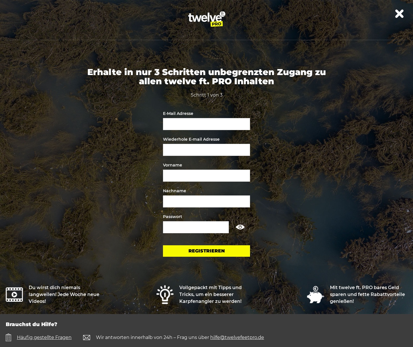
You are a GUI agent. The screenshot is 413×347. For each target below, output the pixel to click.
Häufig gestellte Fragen (44, 337)
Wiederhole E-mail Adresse (191, 139)
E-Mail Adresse (178, 113)
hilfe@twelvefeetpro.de (237, 337)
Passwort (172, 216)
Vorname (172, 165)
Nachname (174, 190)
